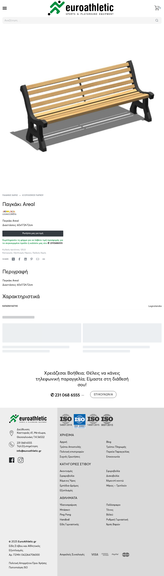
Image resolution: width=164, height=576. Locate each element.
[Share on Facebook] (19, 259)
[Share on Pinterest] (31, 259)
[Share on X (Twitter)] (13, 259)
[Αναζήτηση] (157, 20)
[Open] (4, 8)
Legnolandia (155, 306)
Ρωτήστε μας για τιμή (32, 233)
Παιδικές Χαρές (10, 195)
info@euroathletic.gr (29, 451)
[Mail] (37, 259)
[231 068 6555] (11, 444)
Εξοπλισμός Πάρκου (33, 195)
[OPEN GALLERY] (82, 106)
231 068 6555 (24, 442)
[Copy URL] (43, 259)
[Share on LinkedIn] (25, 259)
